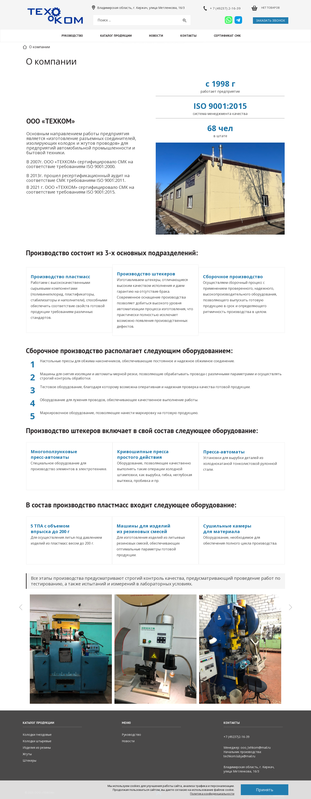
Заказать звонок (270, 20)
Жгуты (27, 754)
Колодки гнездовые (37, 734)
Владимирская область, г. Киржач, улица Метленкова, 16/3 (141, 8)
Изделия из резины (37, 747)
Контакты (188, 36)
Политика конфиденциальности (212, 794)
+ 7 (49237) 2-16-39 (225, 8)
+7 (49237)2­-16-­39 (236, 737)
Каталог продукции (116, 36)
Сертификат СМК (227, 36)
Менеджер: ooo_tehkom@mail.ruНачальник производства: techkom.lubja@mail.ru (247, 751)
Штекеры (29, 760)
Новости (156, 36)
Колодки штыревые (37, 741)
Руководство (72, 36)
